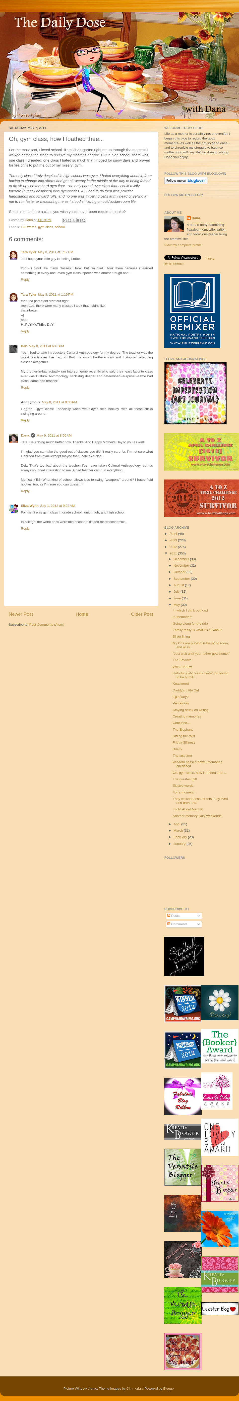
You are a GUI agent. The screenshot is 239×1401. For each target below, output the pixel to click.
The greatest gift (185, 779)
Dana (29, 220)
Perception (181, 703)
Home (82, 614)
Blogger (169, 1388)
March (179, 830)
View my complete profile (183, 245)
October (180, 572)
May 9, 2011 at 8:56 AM (54, 435)
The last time (182, 755)
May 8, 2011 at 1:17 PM (55, 252)
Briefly (177, 749)
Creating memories (187, 716)
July (177, 591)
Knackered (181, 683)
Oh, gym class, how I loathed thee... (199, 773)
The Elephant (183, 729)
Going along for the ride (190, 623)
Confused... (181, 723)
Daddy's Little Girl (186, 690)
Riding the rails (184, 736)
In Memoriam (182, 617)
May (177, 605)
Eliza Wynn (30, 506)
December (182, 559)
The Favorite (182, 660)
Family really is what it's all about (197, 630)
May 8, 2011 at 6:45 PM (46, 346)
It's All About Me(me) (188, 809)
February (181, 837)
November (182, 565)
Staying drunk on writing (191, 710)
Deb (24, 346)
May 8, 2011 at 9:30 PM (59, 402)
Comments (177, 924)
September (182, 579)
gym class (45, 227)
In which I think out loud (190, 610)
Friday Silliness (184, 742)
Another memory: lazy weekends (197, 816)
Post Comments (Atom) (46, 624)
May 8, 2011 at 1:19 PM (55, 294)
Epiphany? (181, 697)
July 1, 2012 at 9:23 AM (57, 506)
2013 (174, 540)
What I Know (182, 667)
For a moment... (184, 792)
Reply (25, 279)
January (180, 844)
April (177, 824)
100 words (28, 227)
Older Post (142, 614)
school (60, 227)
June (178, 598)
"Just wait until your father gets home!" (201, 653)
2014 (174, 534)
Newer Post (21, 614)
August (179, 585)
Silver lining (181, 636)
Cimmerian (134, 1388)
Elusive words (183, 785)
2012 (174, 547)
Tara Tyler (29, 252)
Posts (173, 916)
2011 (174, 553)
